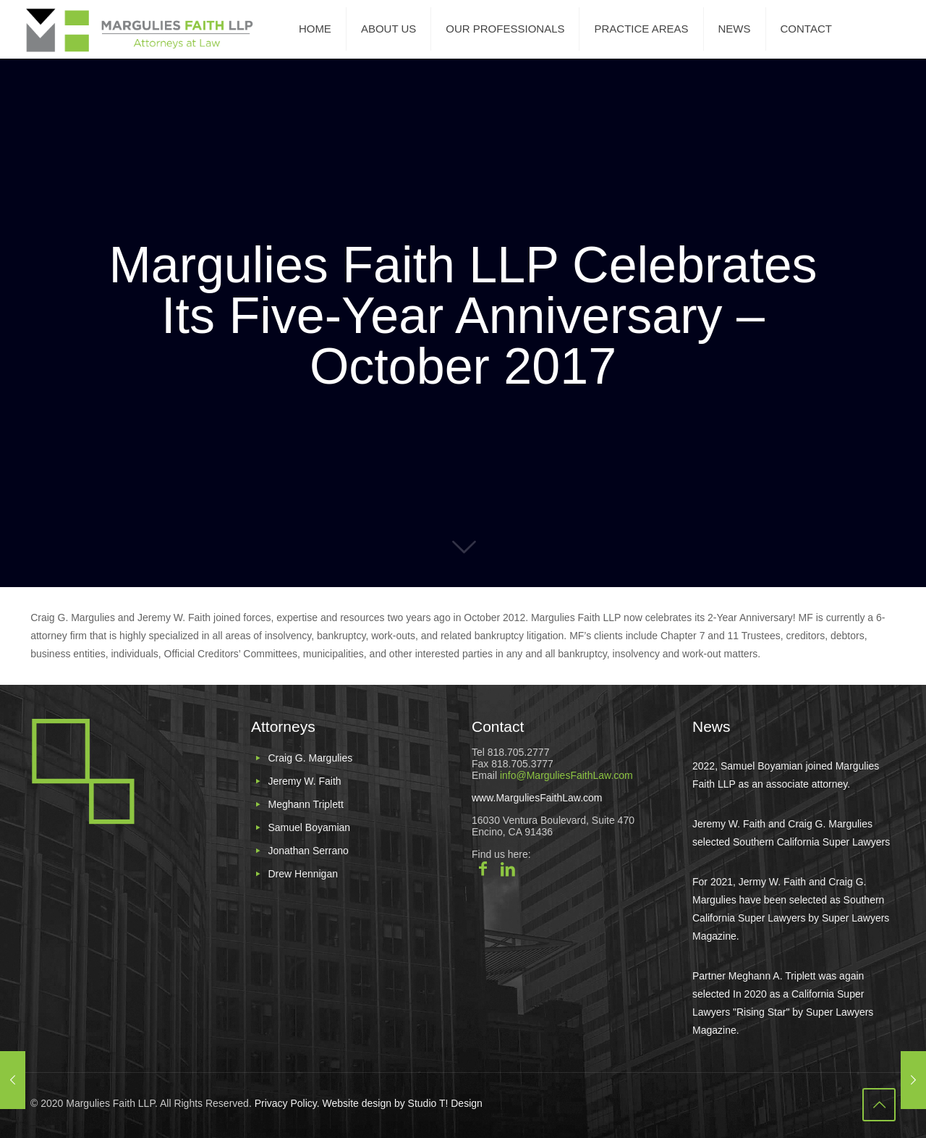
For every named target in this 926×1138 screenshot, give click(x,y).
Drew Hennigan (303, 874)
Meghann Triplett (305, 804)
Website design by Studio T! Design (401, 1103)
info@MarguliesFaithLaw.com (566, 775)
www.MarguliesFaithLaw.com (537, 798)
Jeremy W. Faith (304, 781)
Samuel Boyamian (309, 827)
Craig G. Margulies (310, 758)
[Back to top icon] (879, 1104)
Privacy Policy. (287, 1103)
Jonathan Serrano (308, 850)
